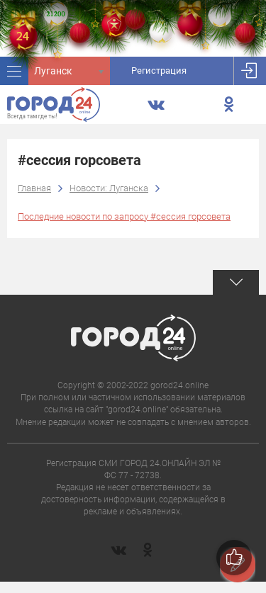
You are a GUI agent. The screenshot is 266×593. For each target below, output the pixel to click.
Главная (34, 188)
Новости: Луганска (109, 188)
